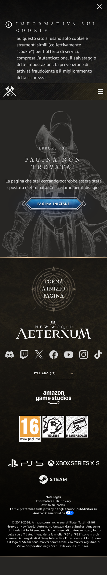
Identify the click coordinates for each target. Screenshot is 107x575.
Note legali (53, 497)
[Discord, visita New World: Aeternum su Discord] (9, 354)
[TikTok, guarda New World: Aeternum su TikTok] (98, 354)
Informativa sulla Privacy (53, 501)
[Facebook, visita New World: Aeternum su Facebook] (53, 354)
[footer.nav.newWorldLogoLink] (53, 337)
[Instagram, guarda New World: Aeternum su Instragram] (83, 354)
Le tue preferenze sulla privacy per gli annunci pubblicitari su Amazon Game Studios (53, 511)
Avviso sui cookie (53, 505)
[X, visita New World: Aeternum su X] (39, 354)
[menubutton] (100, 91)
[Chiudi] (99, 7)
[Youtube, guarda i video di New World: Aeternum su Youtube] (68, 354)
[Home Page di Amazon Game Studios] (53, 398)
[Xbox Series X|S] (74, 463)
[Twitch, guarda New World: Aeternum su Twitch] (24, 354)
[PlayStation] (25, 463)
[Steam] (53, 480)
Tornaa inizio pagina (53, 289)
